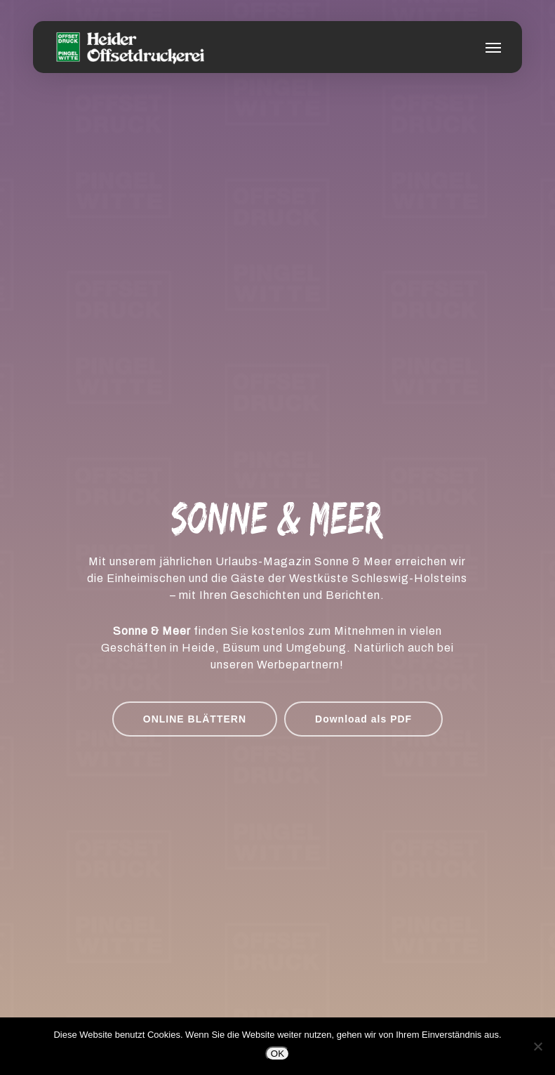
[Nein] (537, 1046)
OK (277, 1053)
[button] (493, 47)
